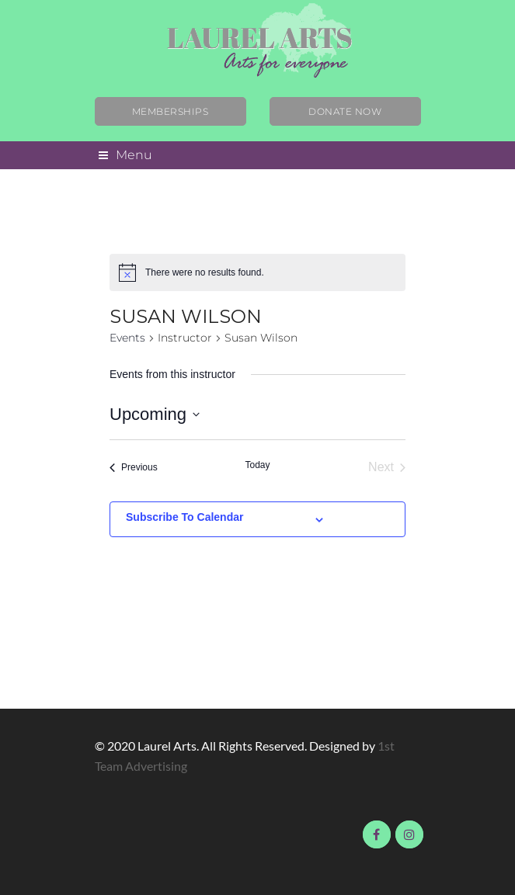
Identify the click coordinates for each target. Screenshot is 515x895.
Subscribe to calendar (184, 517)
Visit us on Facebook (377, 834)
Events (127, 338)
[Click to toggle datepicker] (155, 414)
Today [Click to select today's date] (257, 465)
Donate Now (344, 111)
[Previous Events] (134, 467)
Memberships (170, 111)
